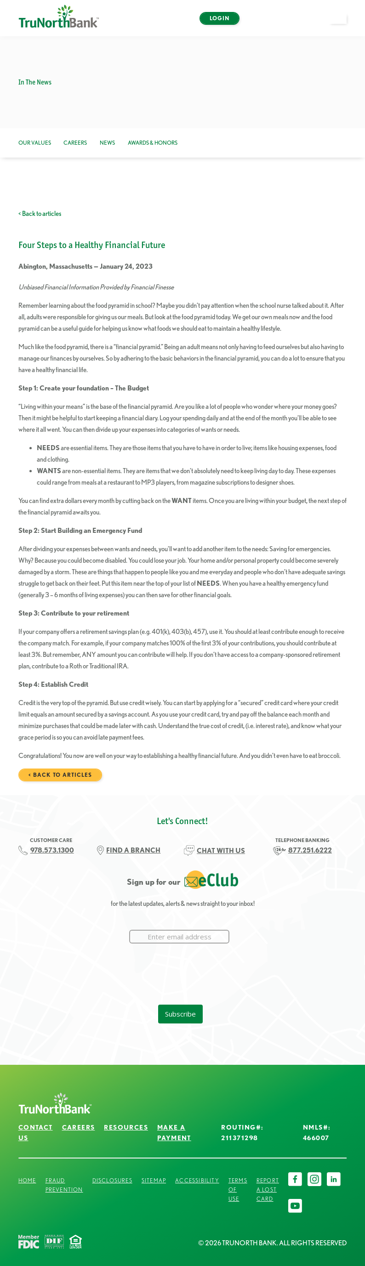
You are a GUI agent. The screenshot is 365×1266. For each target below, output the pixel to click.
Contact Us (35, 1133)
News (107, 142)
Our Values (34, 142)
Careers (75, 142)
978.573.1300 (52, 850)
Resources (126, 1127)
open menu (342, 23)
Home (27, 1180)
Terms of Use (237, 1189)
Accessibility (197, 1180)
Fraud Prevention (64, 1185)
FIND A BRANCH (133, 850)
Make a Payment (174, 1133)
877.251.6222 (310, 850)
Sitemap (154, 1180)
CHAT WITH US (221, 851)
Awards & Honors (152, 142)
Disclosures (112, 1180)
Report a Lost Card (268, 1189)
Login (219, 18)
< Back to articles (39, 213)
